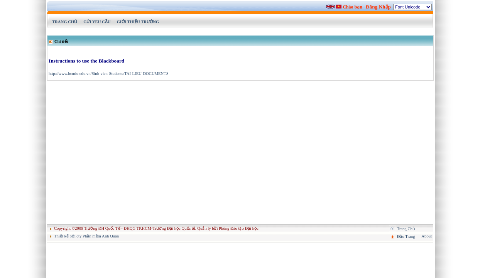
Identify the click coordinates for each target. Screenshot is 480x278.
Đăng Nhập (378, 7)
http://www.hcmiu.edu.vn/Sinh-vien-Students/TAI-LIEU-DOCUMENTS (109, 73)
